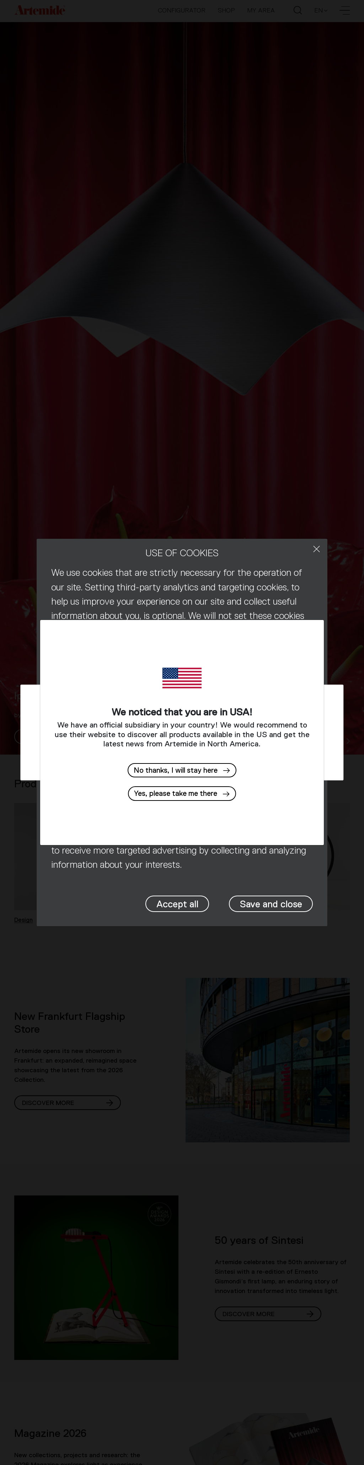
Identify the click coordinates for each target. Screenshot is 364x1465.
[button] (182, 793)
